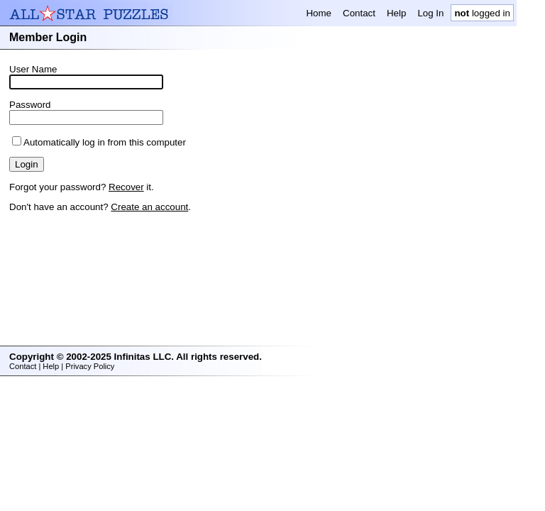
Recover (126, 187)
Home (318, 13)
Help (396, 13)
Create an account (149, 207)
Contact (359, 13)
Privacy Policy (89, 366)
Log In (430, 13)
